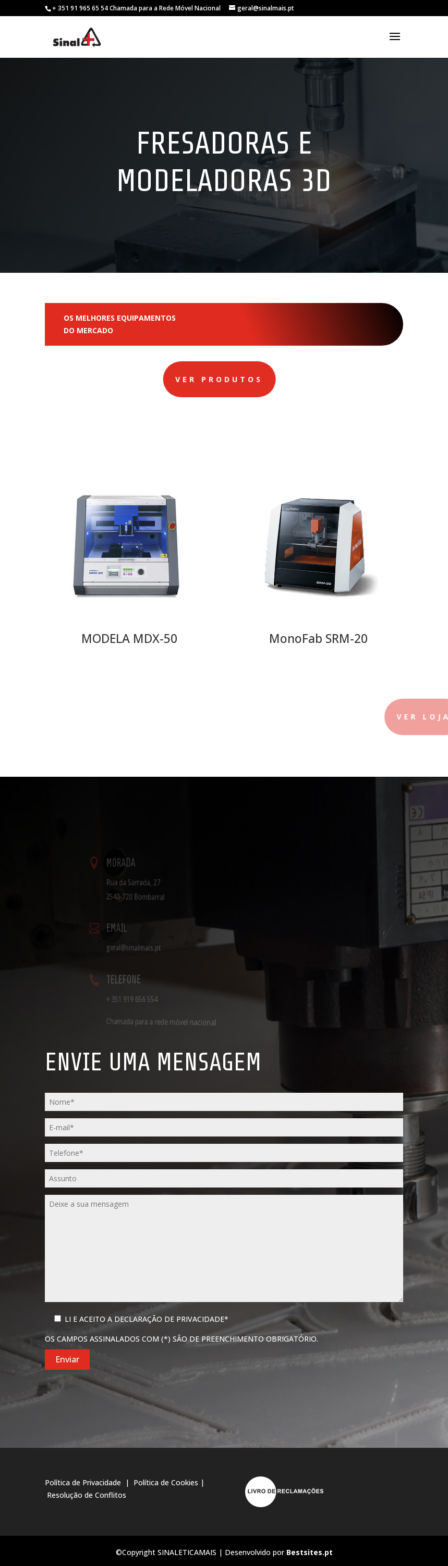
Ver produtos (157, 379)
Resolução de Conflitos (86, 1495)
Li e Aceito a (146, 1319)
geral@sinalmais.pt (146, 947)
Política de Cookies (166, 1482)
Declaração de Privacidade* (171, 1319)
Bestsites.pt (309, 1552)
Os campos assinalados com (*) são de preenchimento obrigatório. (181, 1339)
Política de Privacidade (84, 1482)
